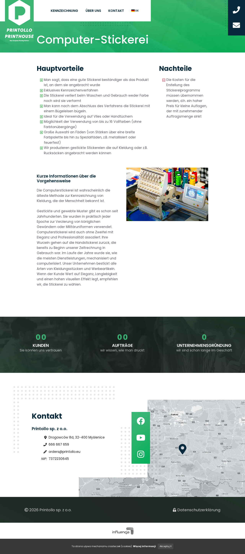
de (135, 10)
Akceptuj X (166, 546)
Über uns (93, 10)
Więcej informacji (144, 546)
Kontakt (116, 10)
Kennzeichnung (64, 10)
